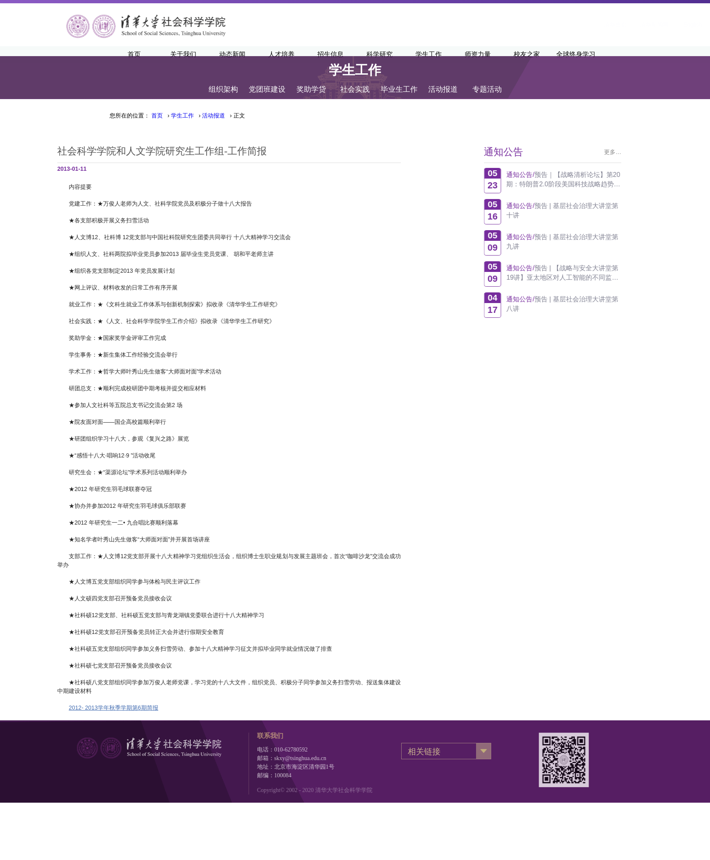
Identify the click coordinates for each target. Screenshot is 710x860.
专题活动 (487, 79)
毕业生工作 (399, 79)
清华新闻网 (553, 24)
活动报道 (443, 79)
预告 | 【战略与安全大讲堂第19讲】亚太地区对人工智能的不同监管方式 (596, 273)
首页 (157, 115)
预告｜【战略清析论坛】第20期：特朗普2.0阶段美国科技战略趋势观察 (597, 179)
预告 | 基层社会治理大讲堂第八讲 (596, 304)
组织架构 (223, 79)
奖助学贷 (311, 79)
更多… (646, 152)
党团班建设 (267, 79)
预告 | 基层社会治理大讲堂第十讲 (596, 210)
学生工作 (182, 115)
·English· (591, 24)
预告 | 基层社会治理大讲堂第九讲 (596, 241)
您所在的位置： (130, 115)
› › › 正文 (198, 115)
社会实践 (355, 79)
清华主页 (514, 24)
